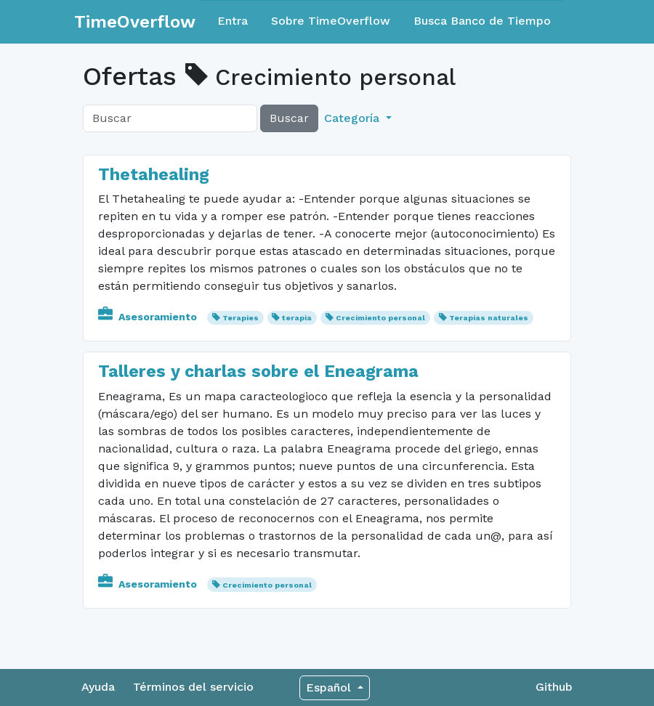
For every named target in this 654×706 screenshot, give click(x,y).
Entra (232, 21)
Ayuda (98, 687)
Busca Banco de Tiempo (482, 21)
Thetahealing (153, 174)
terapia (297, 317)
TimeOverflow (134, 22)
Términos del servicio (193, 687)
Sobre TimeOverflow (330, 21)
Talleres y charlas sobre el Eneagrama (258, 371)
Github (554, 687)
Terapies (240, 317)
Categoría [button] (353, 118)
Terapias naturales (488, 317)
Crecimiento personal (380, 317)
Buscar (289, 118)
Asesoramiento (149, 316)
